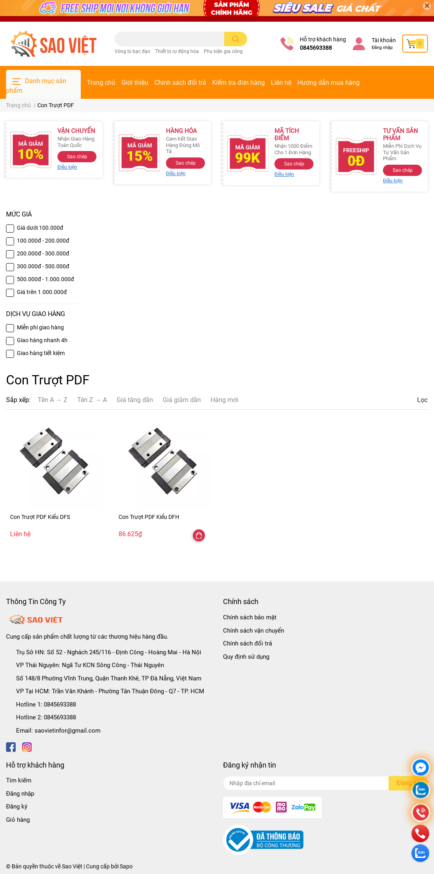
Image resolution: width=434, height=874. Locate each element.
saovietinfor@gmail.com (67, 730)
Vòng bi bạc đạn (132, 51)
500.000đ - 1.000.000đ (45, 279)
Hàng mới (224, 400)
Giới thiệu (134, 82)
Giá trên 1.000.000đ (42, 292)
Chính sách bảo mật (249, 617)
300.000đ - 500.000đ (43, 266)
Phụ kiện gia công (223, 51)
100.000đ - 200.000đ (43, 240)
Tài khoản (384, 40)
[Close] (427, 6)
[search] (235, 39)
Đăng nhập (382, 47)
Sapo (126, 866)
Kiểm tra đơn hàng (238, 82)
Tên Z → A (92, 400)
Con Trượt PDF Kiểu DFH (149, 517)
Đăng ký (16, 806)
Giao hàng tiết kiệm (41, 353)
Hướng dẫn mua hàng (328, 82)
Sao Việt (72, 866)
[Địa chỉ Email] (325, 783)
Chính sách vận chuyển (253, 630)
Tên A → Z (53, 400)
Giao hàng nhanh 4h (42, 340)
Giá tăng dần (135, 400)
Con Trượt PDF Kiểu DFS (40, 517)
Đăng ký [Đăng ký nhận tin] (408, 783)
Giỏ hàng (18, 819)
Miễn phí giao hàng (40, 327)
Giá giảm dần (182, 400)
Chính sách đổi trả (180, 82)
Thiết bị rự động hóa (177, 51)
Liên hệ (281, 82)
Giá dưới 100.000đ (40, 228)
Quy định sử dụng (246, 656)
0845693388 (316, 48)
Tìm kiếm (18, 780)
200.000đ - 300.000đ (43, 253)
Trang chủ (101, 82)
